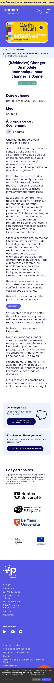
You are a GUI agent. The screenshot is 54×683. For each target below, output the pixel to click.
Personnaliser (8, 679)
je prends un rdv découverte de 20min (21, 421)
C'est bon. (46, 679)
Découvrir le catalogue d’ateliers (25, 448)
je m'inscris (13, 306)
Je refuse (36, 679)
